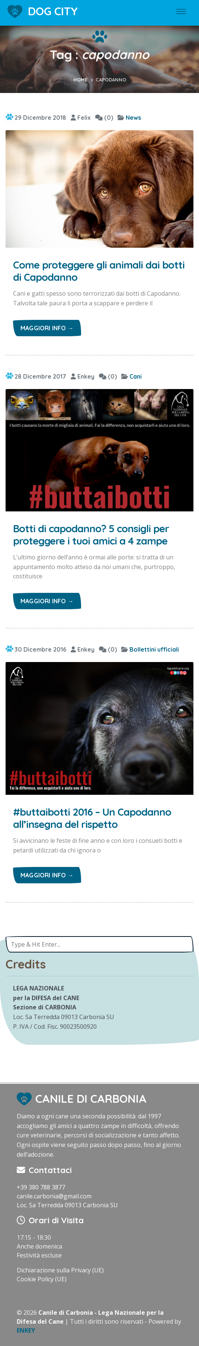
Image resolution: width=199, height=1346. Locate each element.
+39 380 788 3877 (41, 1187)
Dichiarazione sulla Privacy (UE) (60, 1270)
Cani (135, 376)
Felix (81, 117)
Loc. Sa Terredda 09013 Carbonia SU (67, 1205)
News (133, 117)
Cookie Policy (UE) (42, 1279)
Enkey (82, 376)
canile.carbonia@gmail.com (54, 1196)
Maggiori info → (47, 328)
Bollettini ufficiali (154, 649)
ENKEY (26, 1330)
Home (80, 80)
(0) (104, 117)
